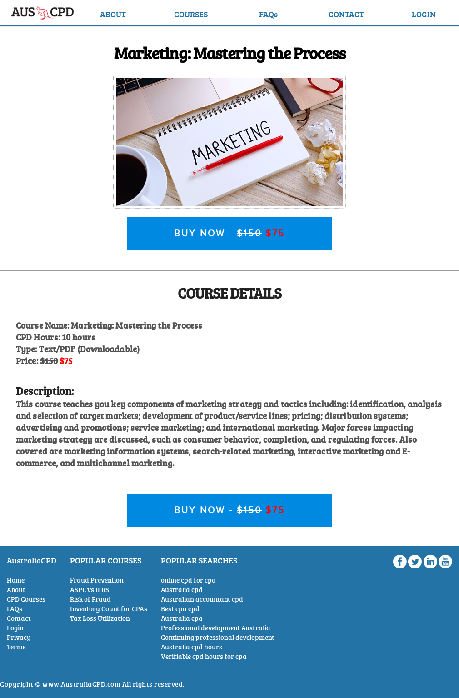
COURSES (191, 14)
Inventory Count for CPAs (108, 608)
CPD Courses (26, 599)
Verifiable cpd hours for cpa (204, 656)
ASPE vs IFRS (89, 589)
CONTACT (346, 14)
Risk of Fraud (90, 599)
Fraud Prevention (97, 580)
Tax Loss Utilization (100, 618)
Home (16, 580)
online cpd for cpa (188, 580)
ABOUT (113, 14)
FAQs (268, 14)
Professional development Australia (215, 628)
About (16, 589)
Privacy (19, 637)
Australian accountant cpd (202, 599)
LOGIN (424, 14)
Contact (19, 618)
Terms (16, 647)
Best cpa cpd (180, 608)
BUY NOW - (229, 233)
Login (15, 628)
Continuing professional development (217, 637)
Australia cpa (182, 618)
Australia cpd (182, 589)
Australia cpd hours (191, 647)
